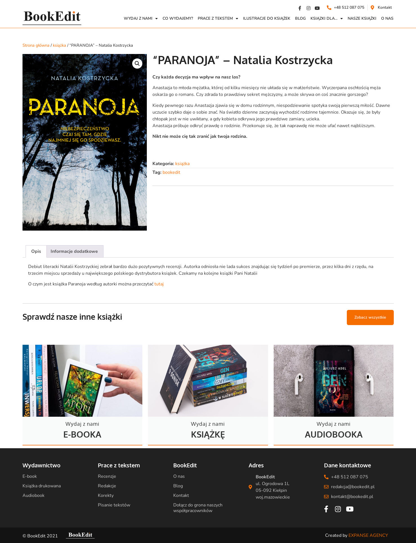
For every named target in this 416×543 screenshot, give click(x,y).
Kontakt (181, 495)
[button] (137, 63)
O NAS (387, 18)
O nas (179, 476)
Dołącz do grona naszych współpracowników (197, 507)
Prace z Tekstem (218, 18)
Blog (300, 18)
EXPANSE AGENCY (368, 535)
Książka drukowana (42, 486)
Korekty (106, 495)
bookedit (171, 172)
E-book (30, 476)
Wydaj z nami (141, 18)
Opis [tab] (36, 251)
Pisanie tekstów (114, 505)
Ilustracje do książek (266, 18)
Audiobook (33, 495)
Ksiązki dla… (327, 18)
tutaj (159, 284)
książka (59, 45)
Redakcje (107, 486)
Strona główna (36, 45)
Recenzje (107, 476)
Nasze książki (362, 18)
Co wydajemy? (178, 18)
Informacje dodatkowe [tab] (74, 251)
